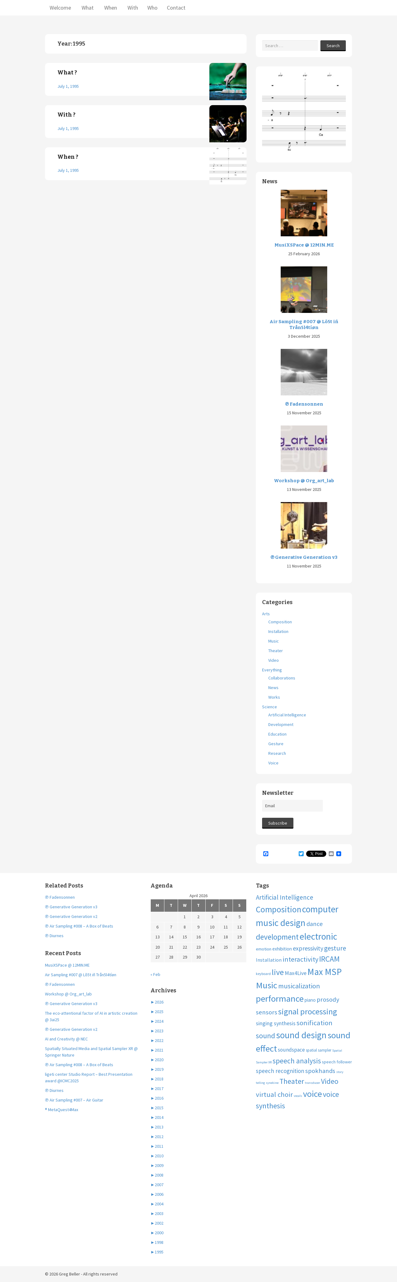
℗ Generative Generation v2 (71, 916)
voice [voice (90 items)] (312, 1093)
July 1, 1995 (68, 86)
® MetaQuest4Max (61, 1109)
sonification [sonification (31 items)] (314, 1022)
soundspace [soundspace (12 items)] (291, 1049)
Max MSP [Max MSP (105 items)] (324, 971)
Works (274, 697)
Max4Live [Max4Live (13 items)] (295, 973)
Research (277, 753)
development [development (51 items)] (277, 937)
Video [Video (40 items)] (329, 1081)
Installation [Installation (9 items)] (269, 960)
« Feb (155, 974)
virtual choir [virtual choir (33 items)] (274, 1094)
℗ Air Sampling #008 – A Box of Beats (79, 926)
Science (269, 707)
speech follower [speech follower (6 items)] (337, 1062)
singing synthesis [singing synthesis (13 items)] (276, 1023)
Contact (176, 7)
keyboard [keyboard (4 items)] (263, 973)
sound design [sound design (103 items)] (301, 1035)
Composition (280, 622)
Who (152, 7)
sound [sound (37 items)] (265, 1035)
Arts (266, 614)
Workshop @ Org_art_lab (304, 480)
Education (277, 734)
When (110, 7)
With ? (66, 114)
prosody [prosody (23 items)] (328, 999)
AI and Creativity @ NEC (66, 1039)
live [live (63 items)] (278, 972)
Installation (278, 631)
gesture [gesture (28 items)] (335, 948)
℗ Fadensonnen (304, 404)
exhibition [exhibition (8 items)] (282, 949)
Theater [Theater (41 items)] (291, 1081)
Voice (273, 763)
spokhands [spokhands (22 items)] (320, 1071)
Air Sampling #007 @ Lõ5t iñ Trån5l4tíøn (304, 325)
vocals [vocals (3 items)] (298, 1096)
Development (280, 724)
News (273, 687)
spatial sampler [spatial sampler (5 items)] (318, 1050)
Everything (272, 670)
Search (333, 45)
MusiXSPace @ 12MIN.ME (304, 245)
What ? (67, 72)
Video (273, 660)
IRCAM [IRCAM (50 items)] (329, 959)
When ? (67, 157)
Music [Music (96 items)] (266, 985)
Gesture (275, 743)
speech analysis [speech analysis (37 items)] (297, 1060)
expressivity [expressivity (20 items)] (308, 948)
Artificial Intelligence (287, 715)
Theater (275, 650)
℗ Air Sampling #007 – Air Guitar (74, 1100)
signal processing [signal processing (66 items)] (307, 1011)
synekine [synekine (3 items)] (272, 1083)
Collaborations (281, 678)
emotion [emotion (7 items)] (263, 949)
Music (273, 641)
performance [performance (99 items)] (280, 998)
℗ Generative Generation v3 (303, 557)
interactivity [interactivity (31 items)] (300, 959)
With (132, 7)
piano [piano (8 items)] (310, 1000)
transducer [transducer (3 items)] (312, 1083)
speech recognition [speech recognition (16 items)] (280, 1071)
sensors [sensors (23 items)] (266, 1012)
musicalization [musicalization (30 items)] (299, 986)
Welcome (60, 7)
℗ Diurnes (54, 935)
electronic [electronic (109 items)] (318, 936)
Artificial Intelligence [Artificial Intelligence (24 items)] (284, 897)
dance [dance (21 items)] (314, 924)
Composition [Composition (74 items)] (278, 909)
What (87, 7)
